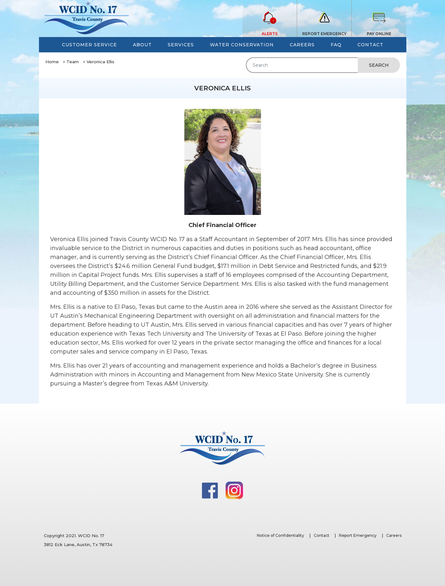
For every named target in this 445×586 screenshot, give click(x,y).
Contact (321, 535)
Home (52, 61)
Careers (394, 535)
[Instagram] (234, 490)
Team (72, 61)
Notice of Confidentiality (280, 535)
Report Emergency (358, 535)
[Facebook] (210, 490)
